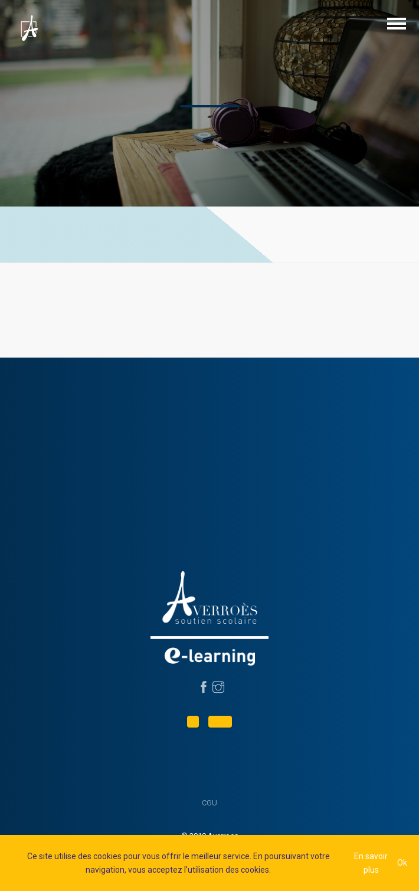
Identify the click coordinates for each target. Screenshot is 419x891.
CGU (209, 802)
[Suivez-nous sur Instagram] (217, 688)
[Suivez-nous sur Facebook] (202, 688)
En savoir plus (371, 862)
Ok (402, 862)
